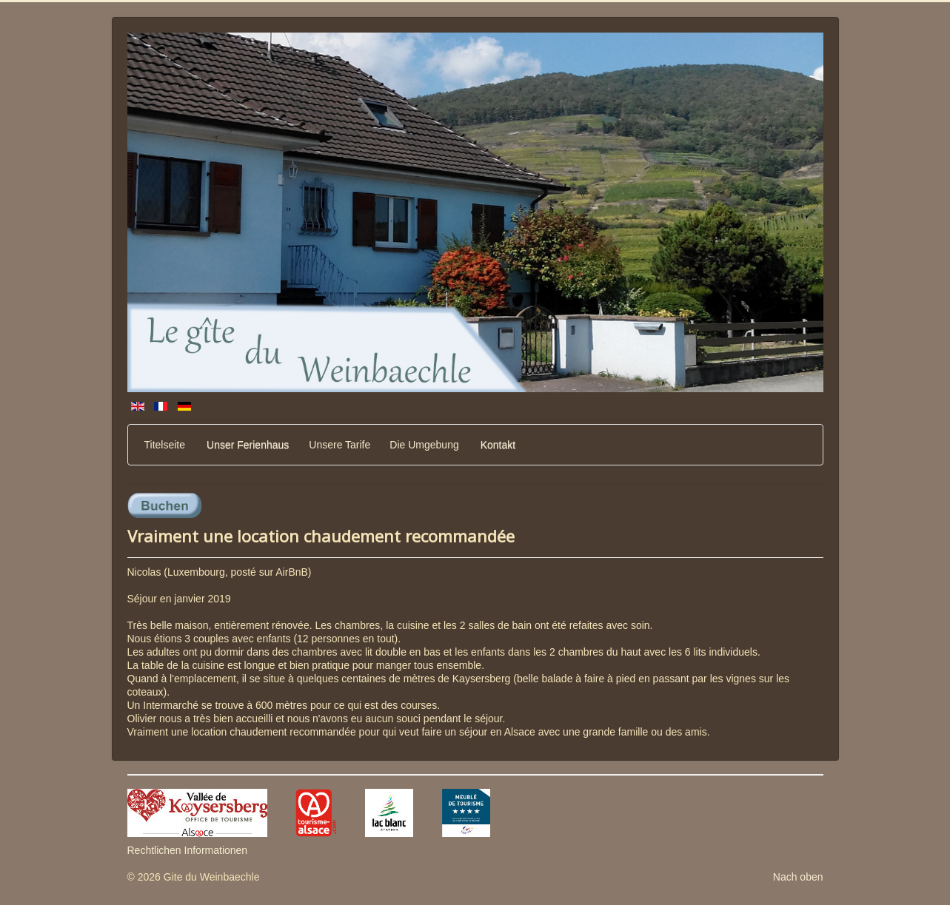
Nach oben (798, 877)
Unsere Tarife (339, 445)
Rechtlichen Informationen (187, 850)
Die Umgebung (423, 445)
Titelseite (165, 445)
